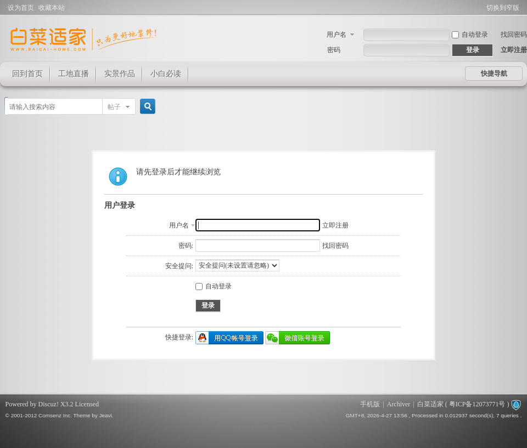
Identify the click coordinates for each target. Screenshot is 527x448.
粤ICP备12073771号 (477, 404)
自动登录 (470, 34)
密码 (333, 50)
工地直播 (73, 74)
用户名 (336, 34)
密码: (185, 245)
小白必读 (165, 74)
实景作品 (119, 74)
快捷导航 (494, 73)
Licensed (87, 404)
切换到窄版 (502, 8)
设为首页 (21, 8)
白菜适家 (430, 404)
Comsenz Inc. (55, 415)
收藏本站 (51, 8)
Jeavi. (106, 415)
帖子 (114, 107)
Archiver (399, 404)
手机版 (370, 404)
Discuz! (48, 404)
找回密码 (514, 34)
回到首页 (27, 74)
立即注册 (514, 50)
